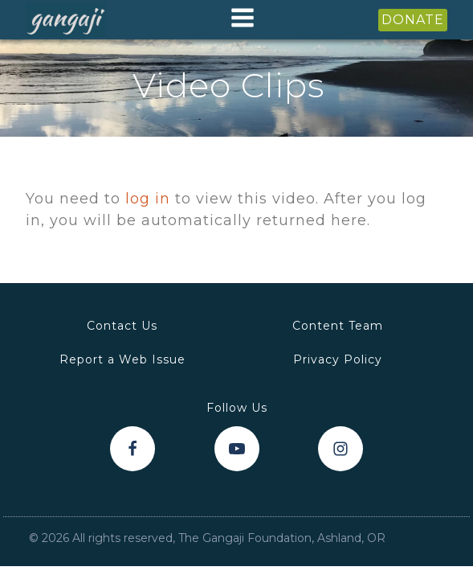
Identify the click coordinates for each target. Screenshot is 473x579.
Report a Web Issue (122, 359)
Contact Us (122, 325)
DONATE (412, 19)
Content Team (337, 325)
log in (147, 198)
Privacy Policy (337, 359)
